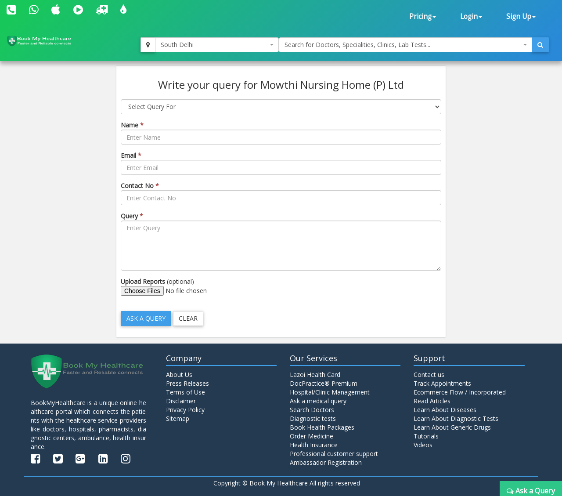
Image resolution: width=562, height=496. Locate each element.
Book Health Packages (322, 427)
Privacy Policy (185, 409)
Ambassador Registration (326, 462)
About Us (179, 374)
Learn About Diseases (445, 409)
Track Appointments (442, 383)
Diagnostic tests (313, 418)
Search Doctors (312, 409)
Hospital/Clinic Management (330, 392)
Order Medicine (311, 436)
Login (471, 16)
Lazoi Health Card (315, 374)
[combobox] (217, 44)
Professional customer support (334, 453)
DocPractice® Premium (323, 383)
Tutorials (426, 436)
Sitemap (177, 418)
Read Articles (432, 401)
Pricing (422, 16)
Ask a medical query (318, 401)
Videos (423, 445)
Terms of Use (185, 392)
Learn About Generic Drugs (452, 427)
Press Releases (187, 383)
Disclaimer (181, 401)
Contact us (429, 374)
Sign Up (521, 16)
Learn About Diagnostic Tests (456, 418)
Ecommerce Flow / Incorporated (460, 392)
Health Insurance (314, 445)
